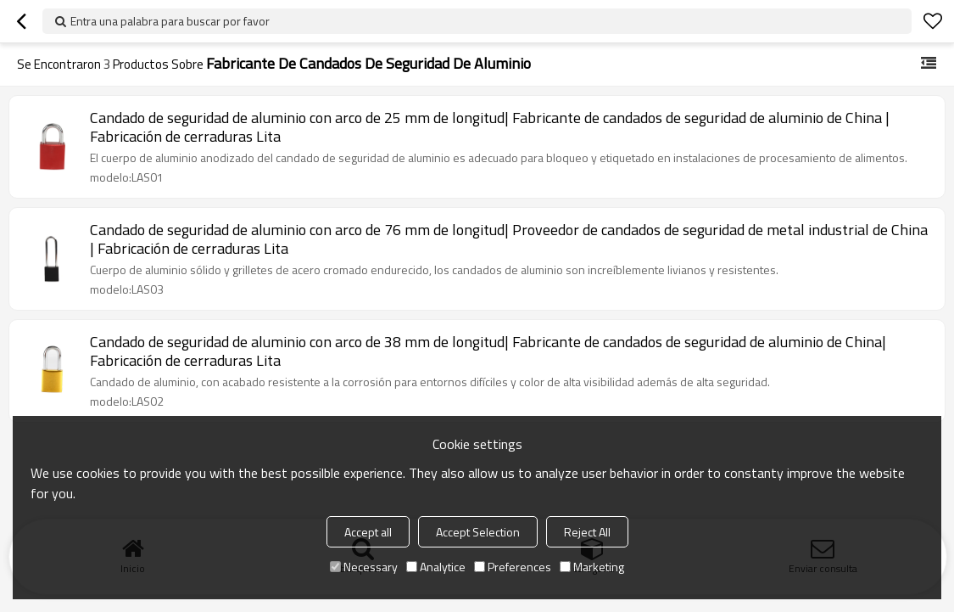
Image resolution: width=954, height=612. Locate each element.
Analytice (436, 567)
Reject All (587, 532)
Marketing (592, 567)
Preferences (512, 567)
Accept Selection (478, 532)
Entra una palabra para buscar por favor (170, 21)
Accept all (368, 532)
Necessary (364, 567)
